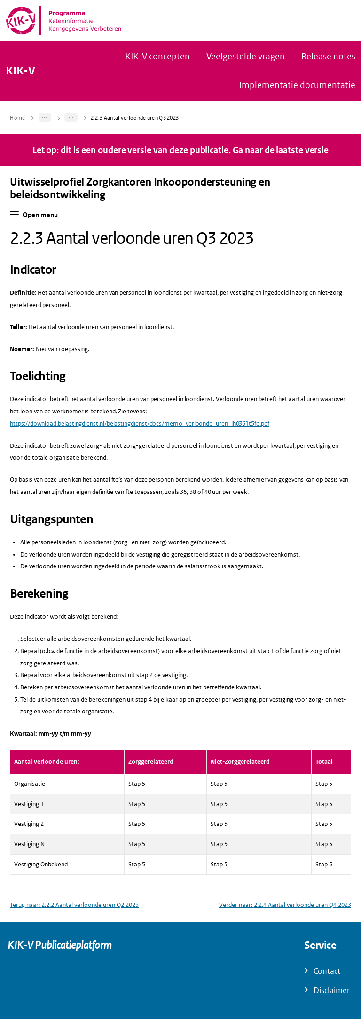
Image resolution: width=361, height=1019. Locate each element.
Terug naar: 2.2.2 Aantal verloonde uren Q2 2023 (74, 905)
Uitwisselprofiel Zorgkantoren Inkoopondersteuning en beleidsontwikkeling (140, 188)
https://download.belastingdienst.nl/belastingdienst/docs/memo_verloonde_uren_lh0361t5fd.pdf (139, 424)
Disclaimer (332, 990)
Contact (327, 971)
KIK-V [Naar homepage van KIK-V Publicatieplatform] (20, 71)
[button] (14, 214)
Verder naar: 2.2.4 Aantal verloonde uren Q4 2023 (285, 905)
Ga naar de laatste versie (281, 150)
